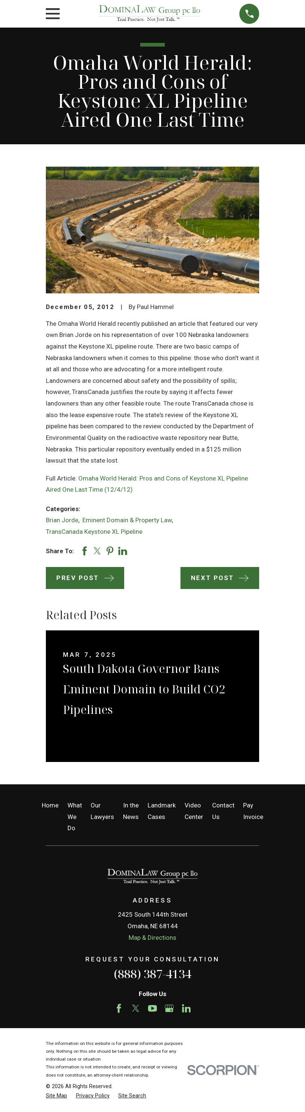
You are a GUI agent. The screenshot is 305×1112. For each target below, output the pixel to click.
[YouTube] (152, 1008)
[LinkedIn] (186, 1008)
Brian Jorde (62, 520)
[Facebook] (118, 1008)
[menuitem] (56, 1096)
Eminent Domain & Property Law (127, 520)
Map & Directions (152, 937)
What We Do (74, 816)
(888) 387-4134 (152, 974)
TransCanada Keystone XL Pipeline (94, 531)
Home (50, 805)
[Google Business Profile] (169, 1008)
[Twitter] (135, 1008)
